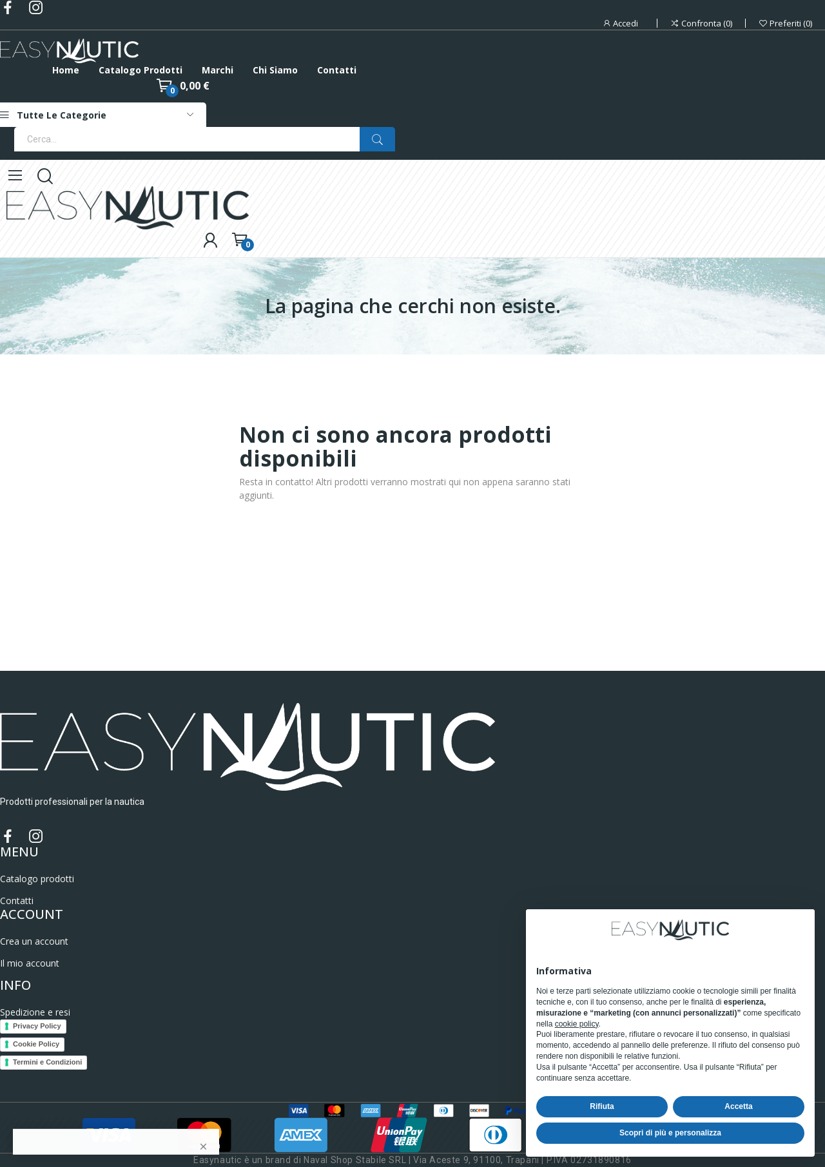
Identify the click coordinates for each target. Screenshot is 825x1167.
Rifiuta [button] (602, 1106)
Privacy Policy (37, 1026)
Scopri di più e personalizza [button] (670, 1132)
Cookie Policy (36, 1044)
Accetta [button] (738, 1106)
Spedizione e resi (35, 1012)
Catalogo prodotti (37, 879)
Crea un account (34, 941)
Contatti (17, 900)
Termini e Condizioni (47, 1062)
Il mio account (29, 963)
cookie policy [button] (577, 1023)
